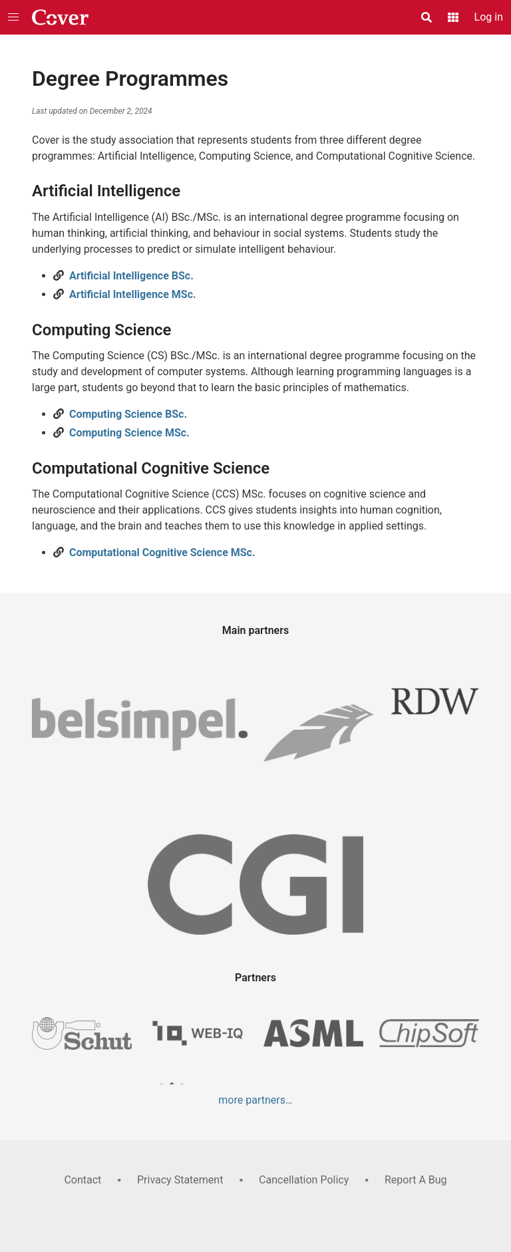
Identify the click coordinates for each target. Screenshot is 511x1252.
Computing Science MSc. (129, 432)
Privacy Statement (180, 1180)
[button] (13, 17)
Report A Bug (416, 1180)
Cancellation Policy (304, 1180)
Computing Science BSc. (128, 414)
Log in (488, 17)
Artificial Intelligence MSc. (132, 294)
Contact (82, 1180)
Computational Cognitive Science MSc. (162, 552)
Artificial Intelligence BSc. (131, 275)
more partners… (255, 1100)
